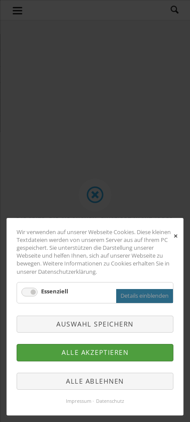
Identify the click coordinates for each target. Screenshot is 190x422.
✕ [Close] (175, 235)
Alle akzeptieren (95, 352)
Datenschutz (110, 401)
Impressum (78, 401)
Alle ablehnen (95, 381)
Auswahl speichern (95, 324)
